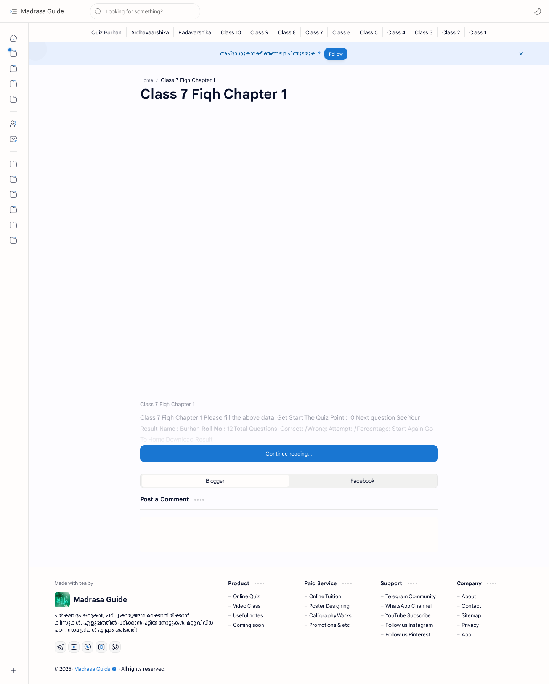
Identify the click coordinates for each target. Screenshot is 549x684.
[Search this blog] (145, 11)
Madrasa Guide (42, 11)
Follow (336, 54)
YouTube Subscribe (408, 615)
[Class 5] (369, 32)
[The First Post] (13, 209)
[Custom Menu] (13, 99)
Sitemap (471, 615)
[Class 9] (259, 32)
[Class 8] (287, 32)
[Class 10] (231, 32)
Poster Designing (329, 606)
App (466, 634)
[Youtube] (74, 647)
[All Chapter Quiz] (13, 194)
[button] (13, 11)
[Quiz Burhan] (107, 32)
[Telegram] (60, 647)
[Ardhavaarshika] (150, 32)
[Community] (13, 225)
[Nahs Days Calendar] (13, 179)
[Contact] (13, 139)
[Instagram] (101, 647)
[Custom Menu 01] (13, 84)
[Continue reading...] (289, 453)
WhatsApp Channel (408, 606)
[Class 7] (314, 32)
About (469, 596)
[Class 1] (478, 32)
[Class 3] (424, 32)
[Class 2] (451, 32)
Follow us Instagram (409, 625)
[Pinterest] (115, 647)
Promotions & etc (329, 625)
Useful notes (248, 615)
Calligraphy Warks (330, 615)
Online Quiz (246, 596)
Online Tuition (325, 596)
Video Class (247, 606)
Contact (471, 606)
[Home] (13, 38)
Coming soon (248, 625)
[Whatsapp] (87, 647)
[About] (13, 124)
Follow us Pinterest (407, 634)
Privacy (470, 625)
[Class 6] (341, 32)
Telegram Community (410, 596)
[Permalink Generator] (13, 164)
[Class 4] (396, 32)
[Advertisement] (289, 172)
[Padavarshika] (195, 32)
